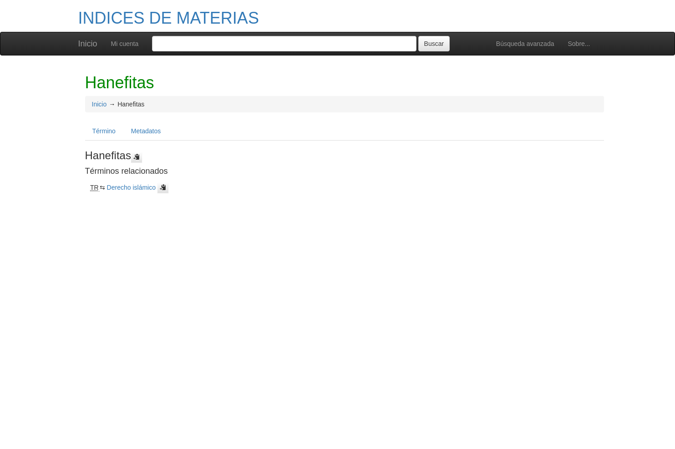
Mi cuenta (125, 43)
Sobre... (579, 43)
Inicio (87, 43)
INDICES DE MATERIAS (168, 18)
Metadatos (146, 131)
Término (104, 131)
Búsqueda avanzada (525, 43)
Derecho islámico (131, 187)
